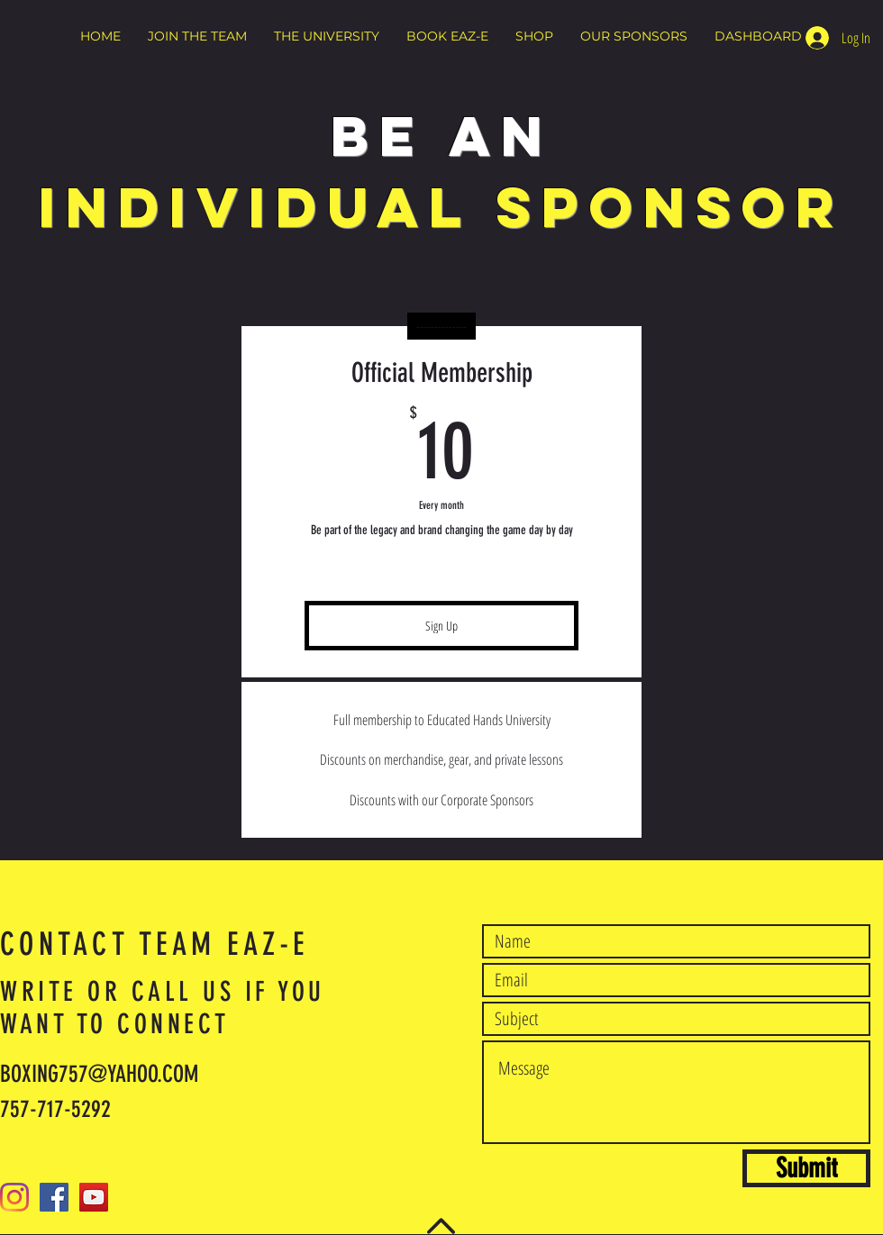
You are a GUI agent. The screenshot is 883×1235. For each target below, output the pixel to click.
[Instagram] (14, 1197)
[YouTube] (93, 1197)
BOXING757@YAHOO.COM (99, 1074)
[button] (197, 36)
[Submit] (806, 1168)
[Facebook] (54, 1197)
